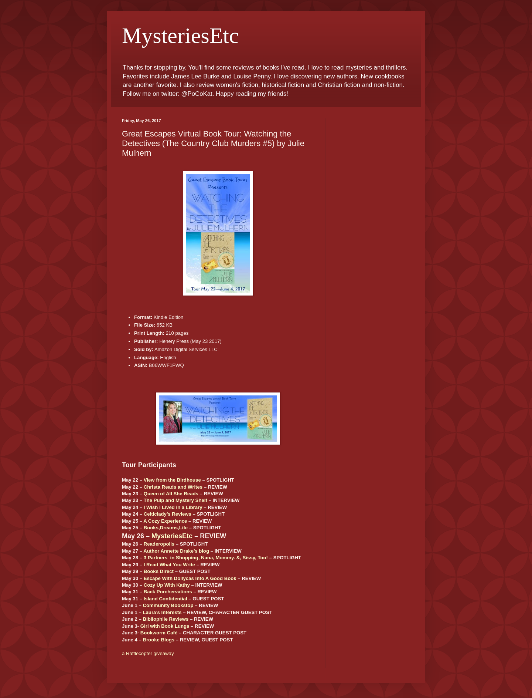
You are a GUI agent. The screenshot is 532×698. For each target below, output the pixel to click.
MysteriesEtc (180, 35)
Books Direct (159, 571)
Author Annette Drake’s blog (176, 551)
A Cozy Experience (165, 521)
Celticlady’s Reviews (167, 514)
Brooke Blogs (158, 640)
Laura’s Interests (162, 612)
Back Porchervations (168, 591)
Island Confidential (165, 598)
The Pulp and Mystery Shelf (175, 500)
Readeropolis (159, 544)
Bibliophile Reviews (165, 619)
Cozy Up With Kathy (167, 585)
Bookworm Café (158, 632)
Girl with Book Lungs (165, 626)
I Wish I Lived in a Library (173, 507)
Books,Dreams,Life (166, 527)
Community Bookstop (168, 605)
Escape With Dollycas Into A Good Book (190, 578)
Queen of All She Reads (171, 493)
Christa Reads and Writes (173, 487)
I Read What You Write (169, 564)
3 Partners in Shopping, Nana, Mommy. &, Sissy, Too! (206, 557)
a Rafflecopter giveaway (148, 653)
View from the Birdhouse (172, 480)
